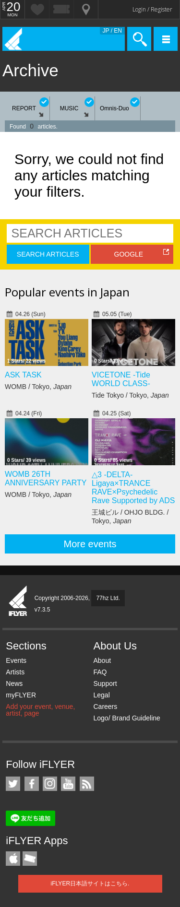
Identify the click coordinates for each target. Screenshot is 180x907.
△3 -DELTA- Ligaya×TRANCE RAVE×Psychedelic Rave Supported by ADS (133, 488)
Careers (105, 706)
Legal (101, 695)
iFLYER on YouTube (68, 784)
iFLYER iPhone (13, 858)
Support (105, 683)
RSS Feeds (87, 784)
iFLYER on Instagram (50, 784)
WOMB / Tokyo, (38, 386)
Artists (15, 672)
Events (16, 660)
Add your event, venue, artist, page (40, 710)
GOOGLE (129, 254)
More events (89, 544)
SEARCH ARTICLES (48, 254)
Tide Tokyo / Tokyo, (130, 395)
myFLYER (21, 695)
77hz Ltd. (108, 598)
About (102, 660)
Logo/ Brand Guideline (126, 718)
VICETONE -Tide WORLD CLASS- (121, 379)
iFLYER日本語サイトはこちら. (90, 883)
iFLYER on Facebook (31, 784)
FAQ (100, 672)
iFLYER (18, 601)
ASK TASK (23, 375)
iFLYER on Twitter (13, 784)
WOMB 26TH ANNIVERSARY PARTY (45, 478)
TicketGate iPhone (30, 858)
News (14, 683)
